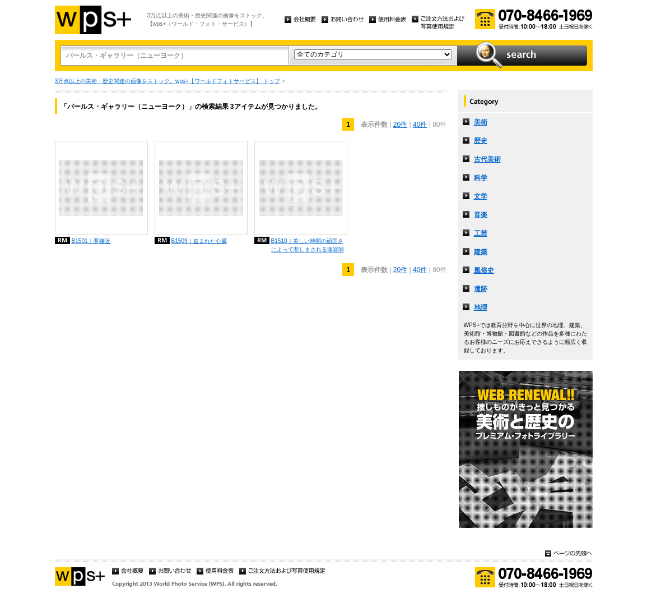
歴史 (480, 141)
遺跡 (480, 289)
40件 (420, 124)
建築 (480, 252)
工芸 (480, 233)
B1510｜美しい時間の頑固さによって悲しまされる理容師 (307, 245)
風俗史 (484, 270)
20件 (400, 124)
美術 (480, 122)
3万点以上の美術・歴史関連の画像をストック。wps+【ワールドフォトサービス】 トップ (167, 81)
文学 (480, 196)
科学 (480, 178)
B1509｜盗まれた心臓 (199, 241)
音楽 (480, 215)
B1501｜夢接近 (91, 241)
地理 (480, 307)
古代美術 (487, 159)
